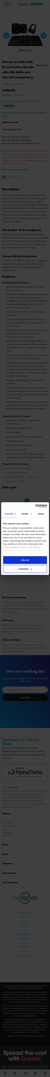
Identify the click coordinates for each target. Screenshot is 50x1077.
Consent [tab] (9, 514)
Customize (25, 569)
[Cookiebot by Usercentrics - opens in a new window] (35, 506)
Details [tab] (25, 514)
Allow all (25, 560)
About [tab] (41, 514)
